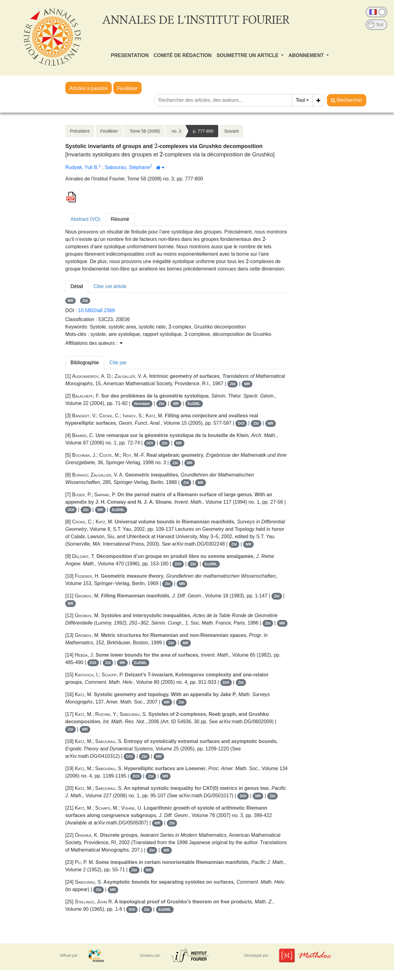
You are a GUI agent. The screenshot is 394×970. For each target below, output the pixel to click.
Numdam (142, 404)
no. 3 (176, 131)
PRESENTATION (130, 55)
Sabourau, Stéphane (127, 167)
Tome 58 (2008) (145, 131)
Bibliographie (84, 362)
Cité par (118, 362)
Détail (76, 286)
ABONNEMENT (306, 55)
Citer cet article (110, 286)
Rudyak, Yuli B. (81, 167)
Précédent (80, 131)
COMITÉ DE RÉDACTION (182, 55)
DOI (241, 423)
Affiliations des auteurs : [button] (94, 343)
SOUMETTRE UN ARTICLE (248, 55)
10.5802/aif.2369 (96, 310)
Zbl (85, 301)
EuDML (194, 404)
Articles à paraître (88, 88)
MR (71, 301)
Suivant (231, 131)
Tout (300, 100)
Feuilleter (127, 88)
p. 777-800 (203, 131)
